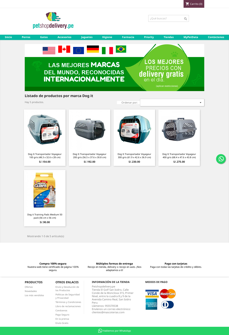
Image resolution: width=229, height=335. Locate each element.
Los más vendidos (34, 295)
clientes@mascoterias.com (108, 312)
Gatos (44, 37)
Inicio (8, 37)
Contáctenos (216, 37)
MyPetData (191, 37)
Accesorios (64, 37)
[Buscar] (168, 18)
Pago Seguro (62, 314)
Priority (149, 37)
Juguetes (87, 37)
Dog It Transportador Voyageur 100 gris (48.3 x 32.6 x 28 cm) (45, 156)
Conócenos (61, 310)
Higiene (107, 37)
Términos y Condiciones (68, 302)
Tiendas (169, 37)
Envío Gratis (61, 323)
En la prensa (62, 318)
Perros (26, 37)
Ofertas (29, 286)
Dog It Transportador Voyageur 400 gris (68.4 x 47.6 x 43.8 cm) (179, 156)
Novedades (31, 291)
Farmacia (128, 37)
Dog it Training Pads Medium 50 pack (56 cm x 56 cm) (44, 216)
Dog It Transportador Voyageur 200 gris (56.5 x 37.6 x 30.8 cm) (89, 156)
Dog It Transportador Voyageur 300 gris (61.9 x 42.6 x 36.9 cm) (134, 156)
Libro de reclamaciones (68, 306)
